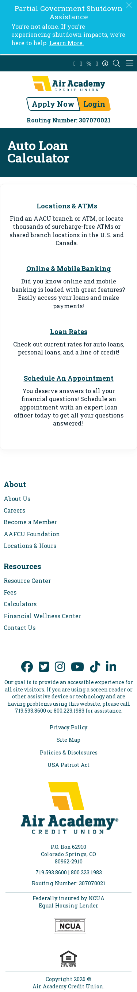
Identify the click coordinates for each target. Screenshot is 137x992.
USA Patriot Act (68, 765)
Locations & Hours (30, 545)
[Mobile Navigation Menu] (129, 63)
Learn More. (66, 43)
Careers (14, 510)
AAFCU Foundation (32, 534)
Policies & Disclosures (69, 752)
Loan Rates (68, 331)
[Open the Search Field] (117, 63)
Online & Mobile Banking (68, 268)
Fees (10, 592)
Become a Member (30, 522)
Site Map (68, 739)
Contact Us (19, 627)
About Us (17, 498)
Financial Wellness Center (42, 616)
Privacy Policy (68, 727)
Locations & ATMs (67, 205)
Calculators (20, 604)
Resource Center (27, 580)
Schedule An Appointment (69, 378)
